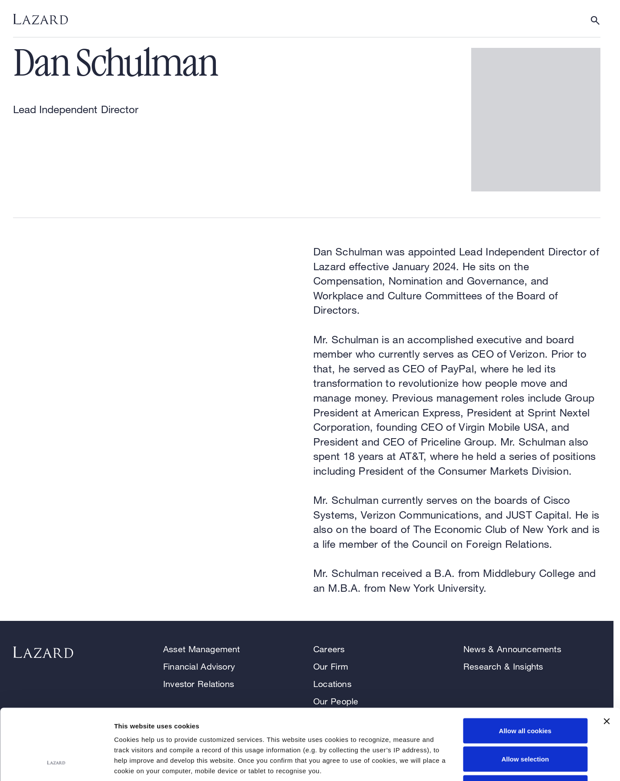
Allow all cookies (525, 666)
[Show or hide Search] (595, 20)
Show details (456, 764)
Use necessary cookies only (525, 723)
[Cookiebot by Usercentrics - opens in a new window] (56, 764)
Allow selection (525, 695)
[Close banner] (606, 657)
